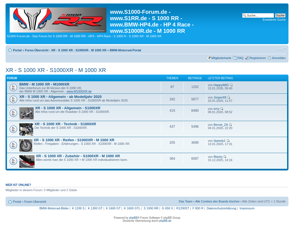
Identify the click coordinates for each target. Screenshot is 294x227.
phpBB (133, 217)
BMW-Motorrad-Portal (125, 50)
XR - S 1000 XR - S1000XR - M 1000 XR (78, 50)
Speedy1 (219, 140)
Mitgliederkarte (221, 58)
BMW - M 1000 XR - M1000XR (44, 84)
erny (216, 108)
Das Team (185, 201)
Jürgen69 (220, 97)
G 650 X (167, 208)
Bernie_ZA (221, 124)
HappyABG (221, 85)
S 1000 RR (151, 208)
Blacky (218, 156)
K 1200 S (78, 208)
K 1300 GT (95, 208)
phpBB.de (165, 220)
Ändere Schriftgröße (282, 49)
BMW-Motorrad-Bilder (54, 208)
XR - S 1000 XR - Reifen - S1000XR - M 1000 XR (74, 140)
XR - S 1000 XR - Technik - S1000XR (65, 124)
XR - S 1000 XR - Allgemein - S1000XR (67, 108)
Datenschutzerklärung (221, 208)
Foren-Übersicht (36, 50)
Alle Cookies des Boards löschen (217, 201)
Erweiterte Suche (274, 19)
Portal (17, 50)
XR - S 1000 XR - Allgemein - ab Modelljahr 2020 (60, 97)
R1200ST (182, 208)
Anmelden (279, 58)
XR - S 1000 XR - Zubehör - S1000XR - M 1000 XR (78, 156)
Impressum (247, 208)
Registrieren (258, 58)
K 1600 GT (113, 208)
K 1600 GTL (132, 208)
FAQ (240, 58)
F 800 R (198, 208)
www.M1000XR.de (79, 91)
